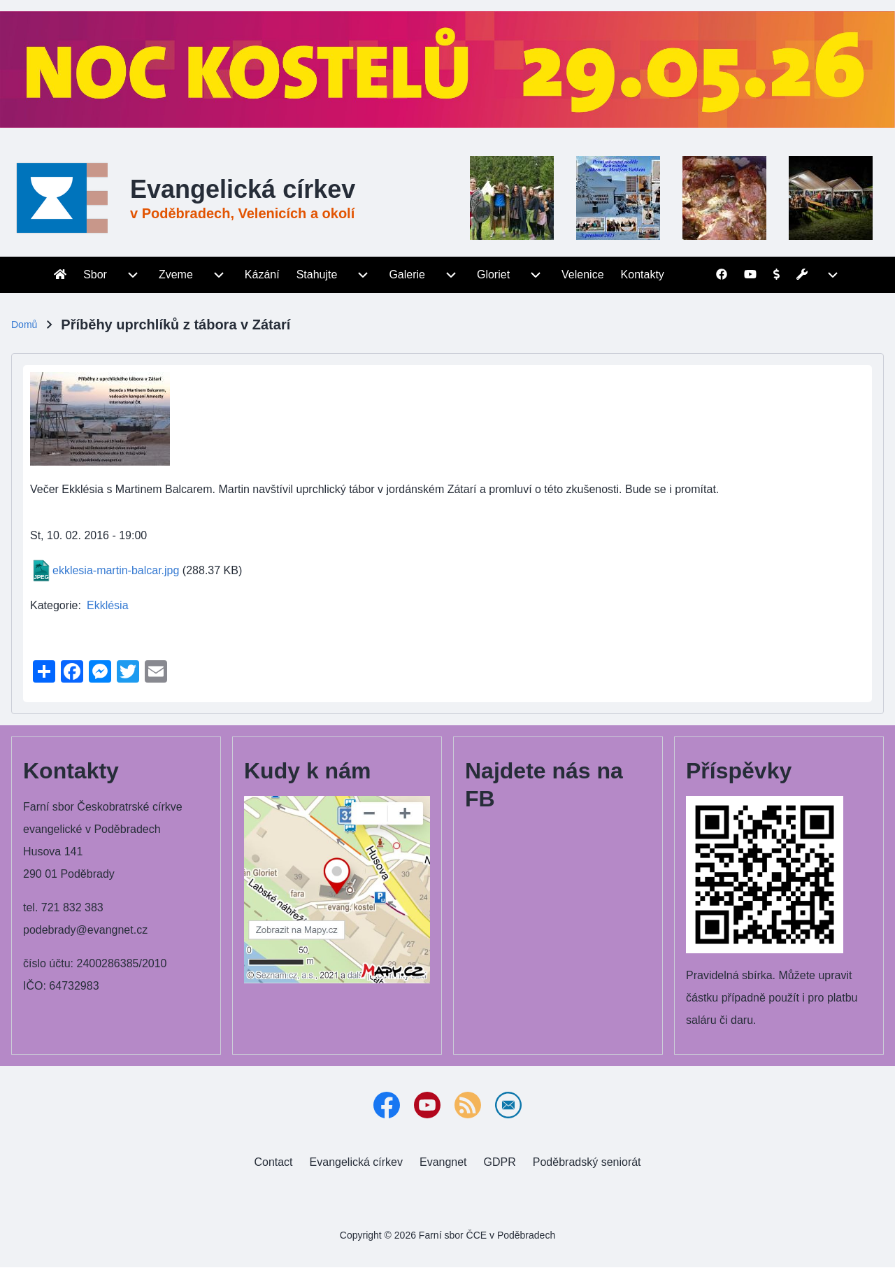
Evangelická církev (242, 189)
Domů (24, 324)
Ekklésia (108, 605)
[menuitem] (60, 275)
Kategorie (54, 605)
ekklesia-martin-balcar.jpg (115, 570)
